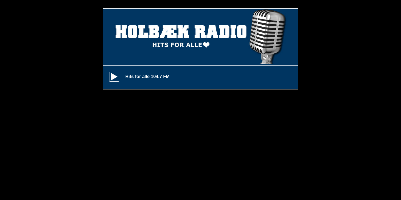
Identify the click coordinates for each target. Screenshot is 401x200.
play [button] (114, 76)
